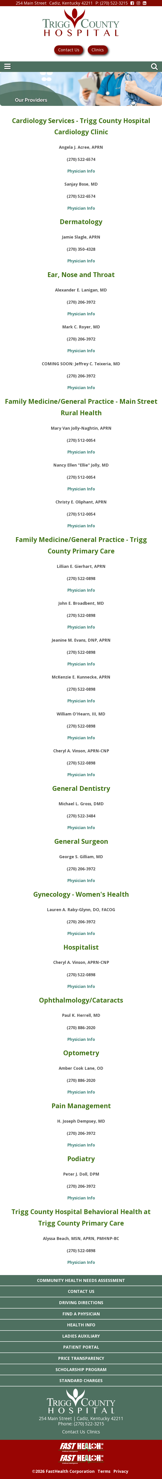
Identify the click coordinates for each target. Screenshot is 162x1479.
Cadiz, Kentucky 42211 (71, 3)
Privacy (120, 1471)
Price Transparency (81, 1358)
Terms (104, 1471)
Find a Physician (81, 1314)
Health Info (81, 1325)
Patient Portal (81, 1347)
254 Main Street (31, 3)
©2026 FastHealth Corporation (63, 1471)
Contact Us (68, 49)
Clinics (98, 49)
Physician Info (81, 171)
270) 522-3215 (89, 1424)
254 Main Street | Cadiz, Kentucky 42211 (81, 1418)
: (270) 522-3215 (112, 3)
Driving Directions (81, 1302)
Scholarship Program (81, 1369)
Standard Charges (81, 1380)
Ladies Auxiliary (81, 1336)
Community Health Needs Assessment (81, 1280)
